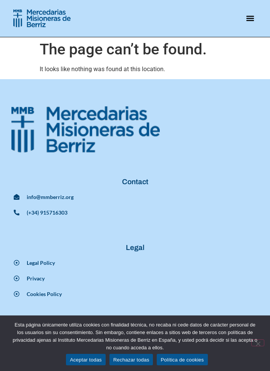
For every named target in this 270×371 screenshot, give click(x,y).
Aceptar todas (85, 360)
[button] (250, 18)
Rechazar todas (131, 360)
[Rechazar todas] (257, 342)
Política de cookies (182, 360)
